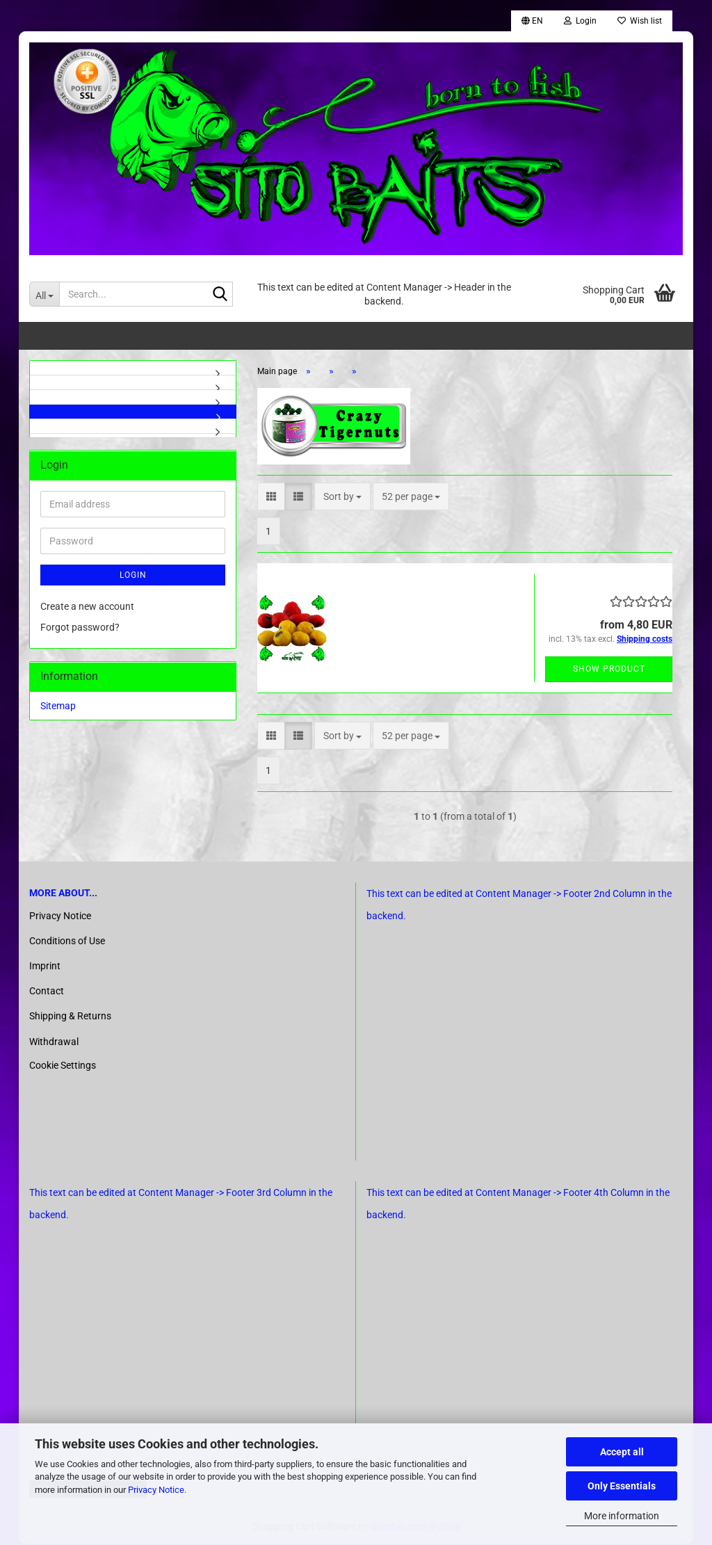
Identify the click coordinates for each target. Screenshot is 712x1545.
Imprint (44, 967)
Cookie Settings (62, 1066)
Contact (46, 992)
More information (621, 1515)
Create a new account (87, 607)
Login (133, 576)
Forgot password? (80, 628)
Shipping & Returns (70, 1017)
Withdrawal (54, 1043)
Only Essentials (622, 1485)
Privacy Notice (156, 1490)
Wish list (639, 21)
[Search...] (44, 294)
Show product (609, 670)
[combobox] (342, 498)
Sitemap (58, 707)
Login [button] (580, 21)
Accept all (622, 1451)
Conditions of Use (67, 942)
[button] (532, 20)
